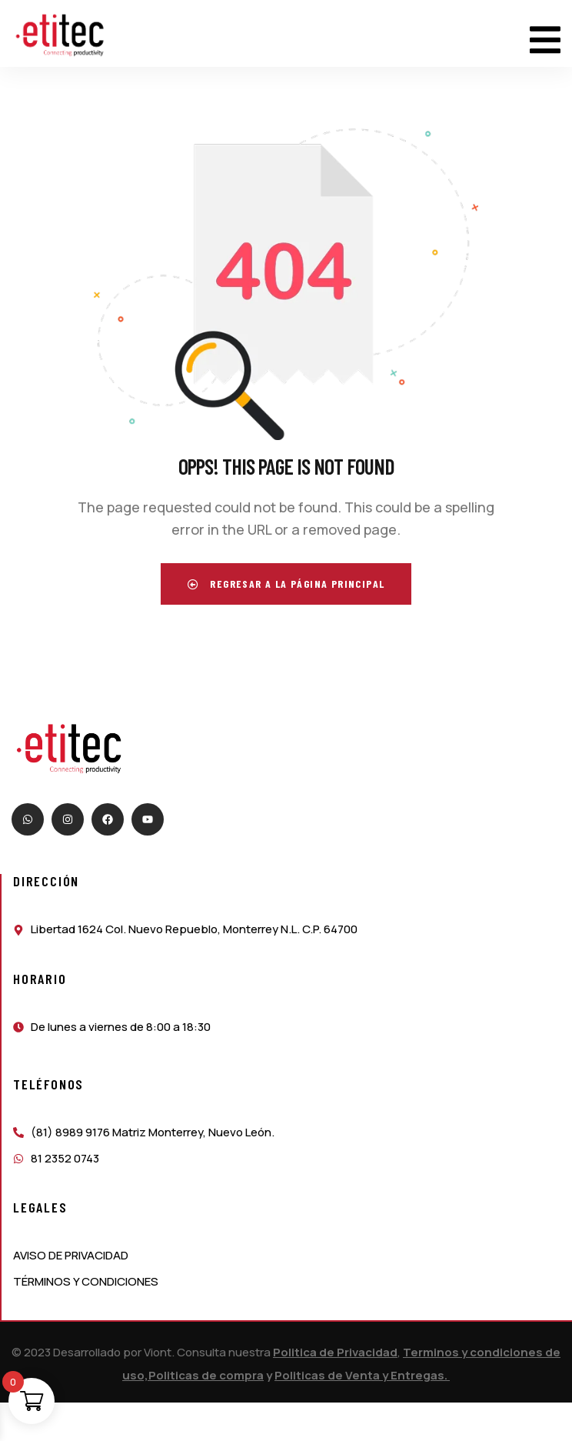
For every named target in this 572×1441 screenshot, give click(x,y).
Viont (157, 1352)
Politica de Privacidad (335, 1352)
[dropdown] (545, 33)
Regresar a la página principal (286, 583)
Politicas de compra (206, 1375)
